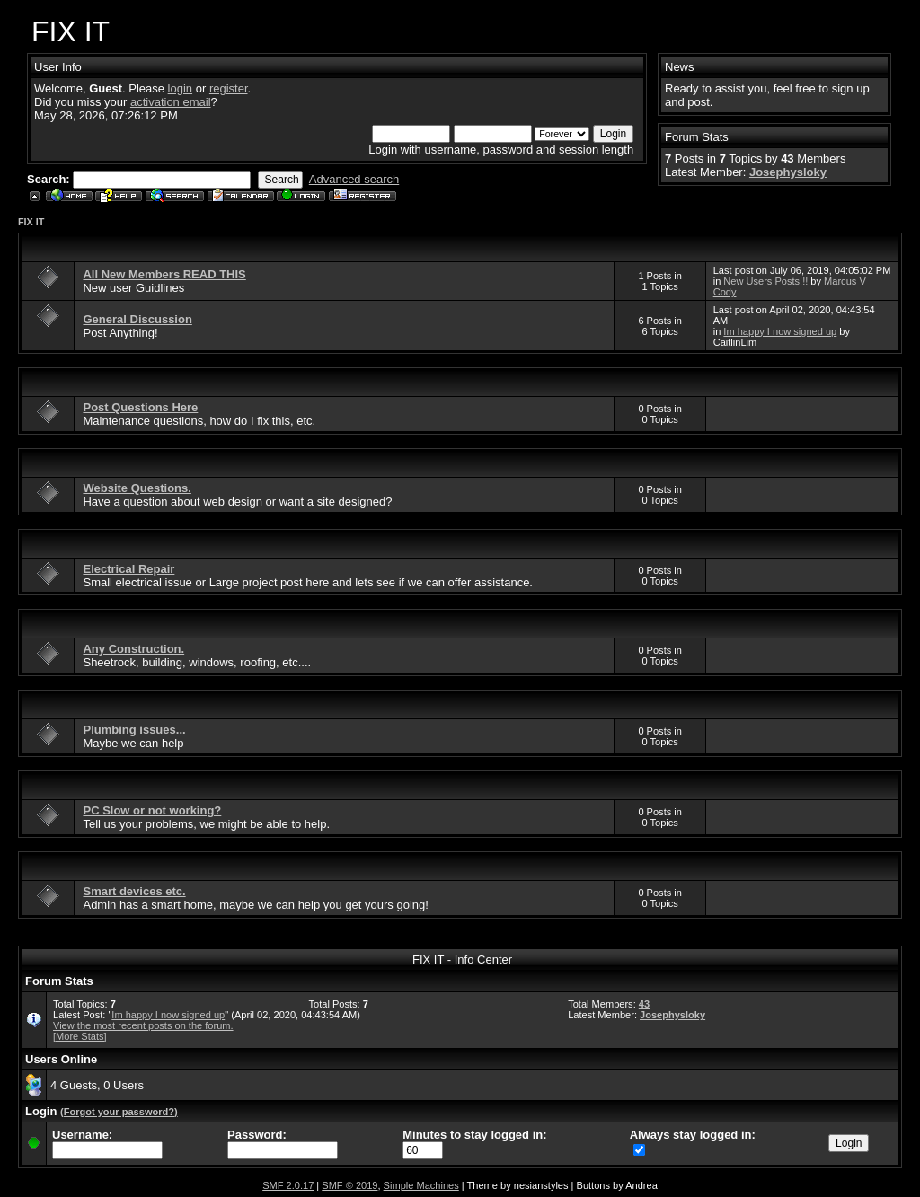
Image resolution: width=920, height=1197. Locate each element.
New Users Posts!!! (765, 281)
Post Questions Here (140, 407)
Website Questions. (136, 488)
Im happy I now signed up (779, 331)
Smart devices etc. (134, 891)
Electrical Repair (128, 569)
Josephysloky (788, 172)
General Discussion (137, 319)
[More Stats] (80, 1036)
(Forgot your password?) (119, 1111)
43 (644, 1004)
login (180, 88)
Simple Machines (421, 1185)
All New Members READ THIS (164, 274)
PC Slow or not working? (152, 810)
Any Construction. (133, 649)
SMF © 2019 (349, 1185)
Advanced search (354, 179)
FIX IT (31, 221)
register (228, 88)
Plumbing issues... (134, 729)
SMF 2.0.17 (288, 1185)
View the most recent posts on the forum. (143, 1025)
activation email (170, 102)
